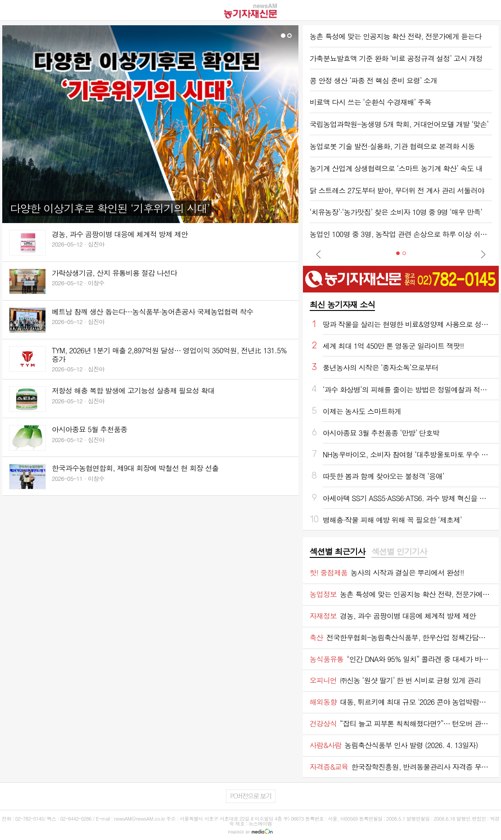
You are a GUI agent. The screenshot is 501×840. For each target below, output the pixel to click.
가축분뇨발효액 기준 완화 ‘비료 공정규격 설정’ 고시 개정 (396, 58)
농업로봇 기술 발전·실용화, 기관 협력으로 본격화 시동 (392, 146)
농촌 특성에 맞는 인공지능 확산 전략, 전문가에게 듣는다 (396, 36)
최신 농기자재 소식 (342, 304)
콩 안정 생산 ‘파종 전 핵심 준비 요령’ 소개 (373, 80)
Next (483, 254)
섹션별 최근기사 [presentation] (337, 551)
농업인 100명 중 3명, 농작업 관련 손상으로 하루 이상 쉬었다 (401, 234)
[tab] (337, 552)
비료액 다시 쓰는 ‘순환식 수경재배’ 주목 (370, 102)
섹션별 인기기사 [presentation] (399, 551)
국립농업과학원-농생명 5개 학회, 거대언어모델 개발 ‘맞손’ (399, 124)
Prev (318, 254)
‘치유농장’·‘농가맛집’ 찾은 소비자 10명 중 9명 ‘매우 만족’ (396, 212)
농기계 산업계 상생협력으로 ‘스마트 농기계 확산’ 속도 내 (396, 168)
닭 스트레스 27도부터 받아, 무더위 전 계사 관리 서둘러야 (397, 190)
